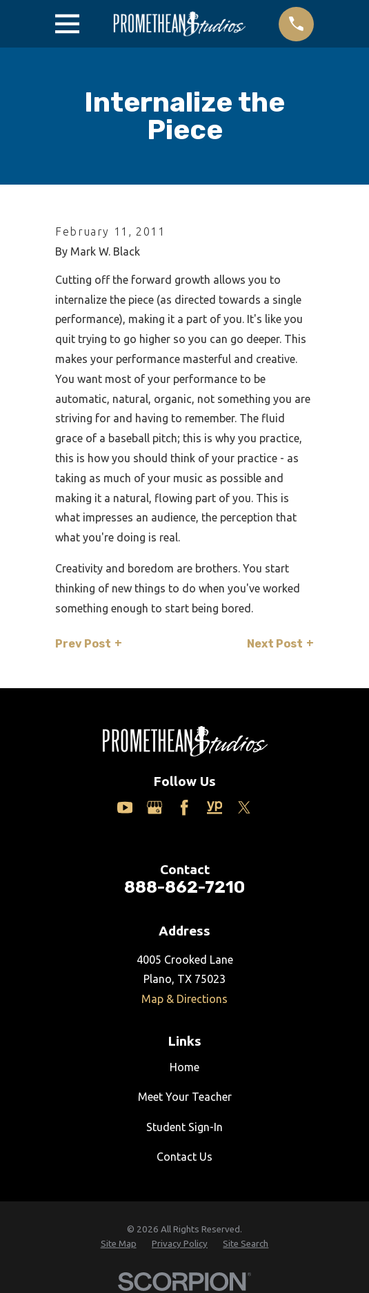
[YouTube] (124, 807)
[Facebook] (184, 807)
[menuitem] (119, 1244)
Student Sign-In (184, 1127)
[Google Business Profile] (154, 807)
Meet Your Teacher (185, 1096)
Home (184, 1067)
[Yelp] (214, 807)
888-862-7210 (184, 887)
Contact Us (184, 1156)
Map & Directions (184, 999)
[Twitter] (244, 807)
